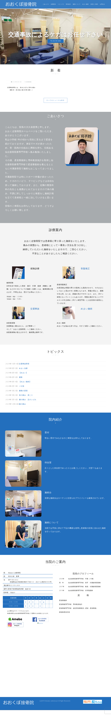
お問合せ (102, 4)
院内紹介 (68, 4)
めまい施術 (85, 4)
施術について (76, 4)
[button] (2, 36)
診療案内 (53, 4)
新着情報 (28, 81)
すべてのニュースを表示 (55, 100)
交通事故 (34, 308)
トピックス (61, 4)
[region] (55, 36)
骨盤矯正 (85, 268)
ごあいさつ (46, 4)
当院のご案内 (94, 4)
